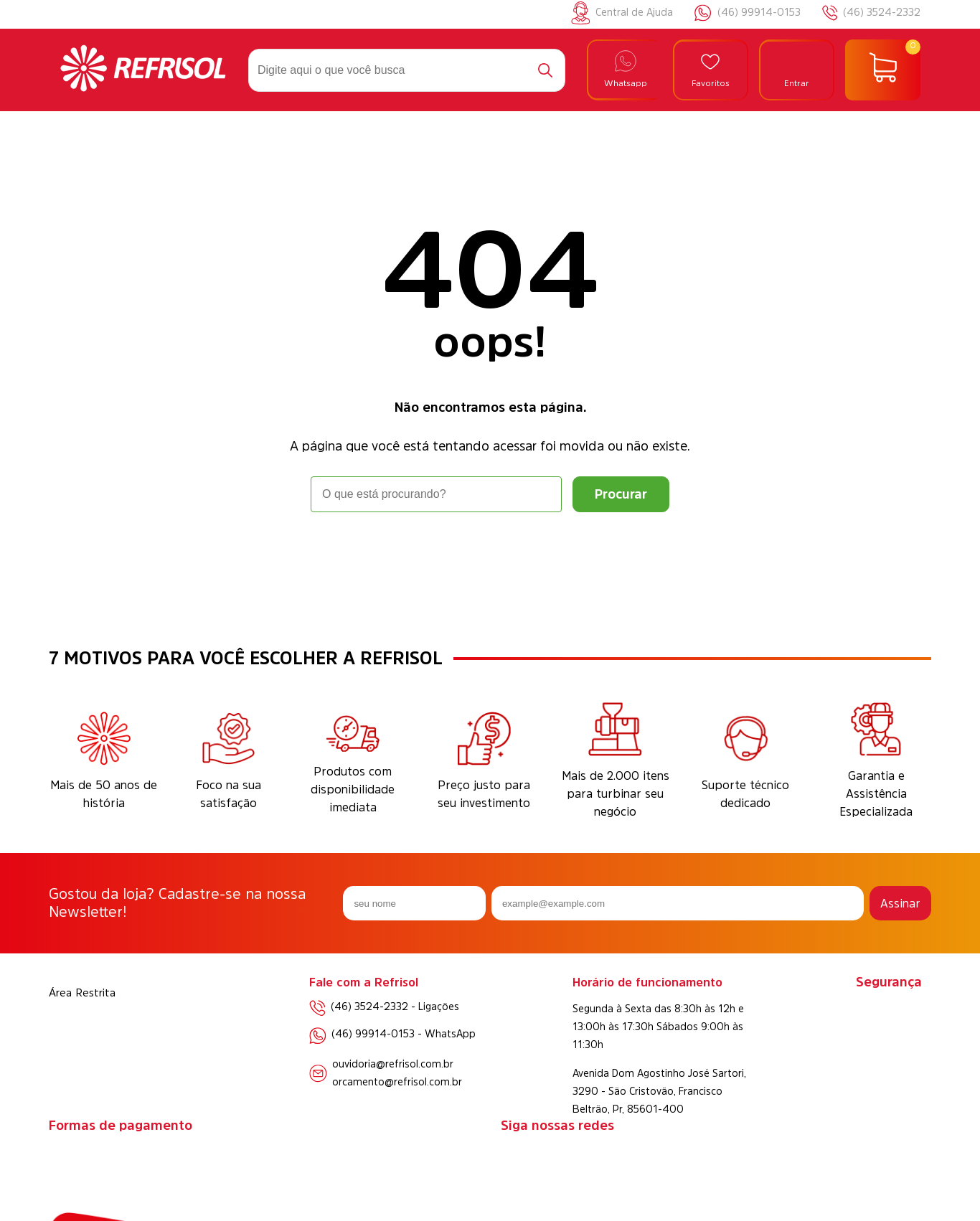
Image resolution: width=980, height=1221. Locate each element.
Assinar (900, 903)
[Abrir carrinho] (883, 70)
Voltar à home (490, 552)
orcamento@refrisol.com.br (397, 1082)
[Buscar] (545, 70)
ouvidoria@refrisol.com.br (392, 1064)
